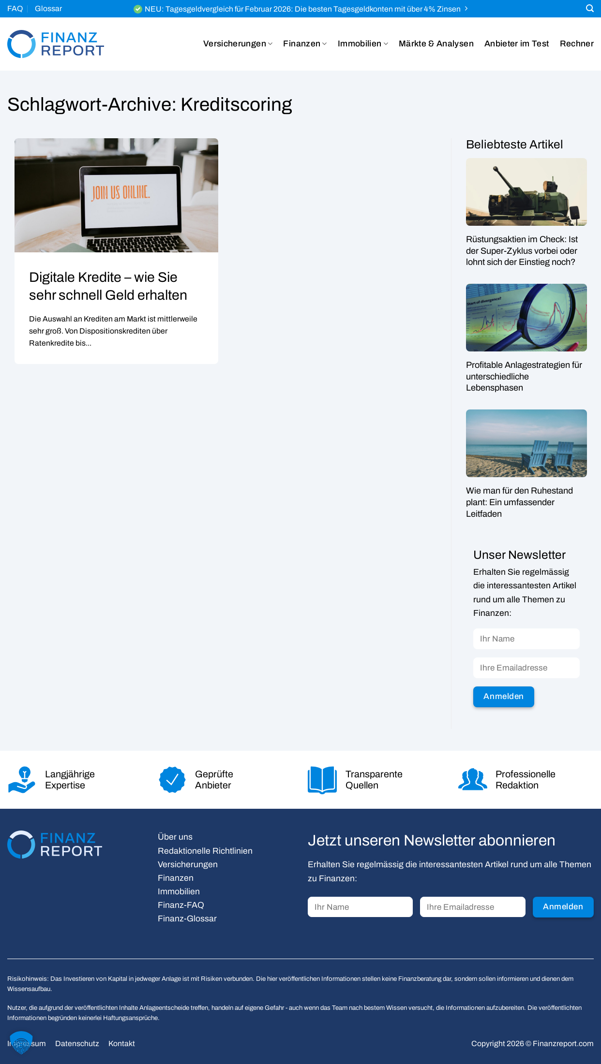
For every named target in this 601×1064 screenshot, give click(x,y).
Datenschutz (77, 1043)
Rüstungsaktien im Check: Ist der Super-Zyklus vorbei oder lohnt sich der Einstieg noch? (522, 250)
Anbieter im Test (516, 43)
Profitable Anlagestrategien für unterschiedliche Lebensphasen (524, 376)
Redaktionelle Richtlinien (205, 851)
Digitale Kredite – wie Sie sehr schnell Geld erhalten (108, 286)
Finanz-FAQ (181, 905)
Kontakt (121, 1043)
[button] (21, 1042)
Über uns (175, 837)
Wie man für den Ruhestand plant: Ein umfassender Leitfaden (519, 502)
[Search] (590, 8)
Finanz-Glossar (187, 918)
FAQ (15, 8)
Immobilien (363, 44)
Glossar (48, 8)
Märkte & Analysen (436, 43)
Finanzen (305, 44)
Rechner (577, 43)
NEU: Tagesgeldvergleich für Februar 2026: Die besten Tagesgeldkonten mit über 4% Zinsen (303, 9)
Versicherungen (237, 44)
